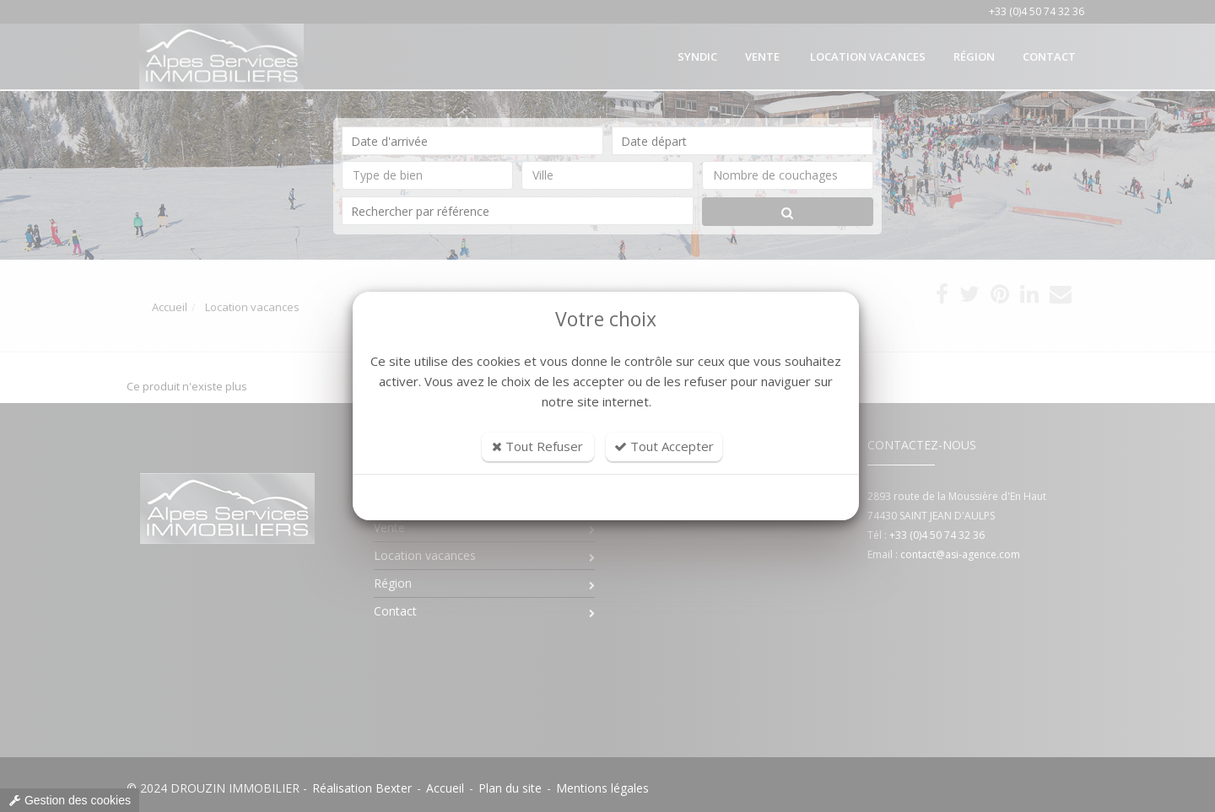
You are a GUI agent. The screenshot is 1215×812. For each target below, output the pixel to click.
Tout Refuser (537, 446)
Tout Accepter (664, 446)
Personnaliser (606, 497)
